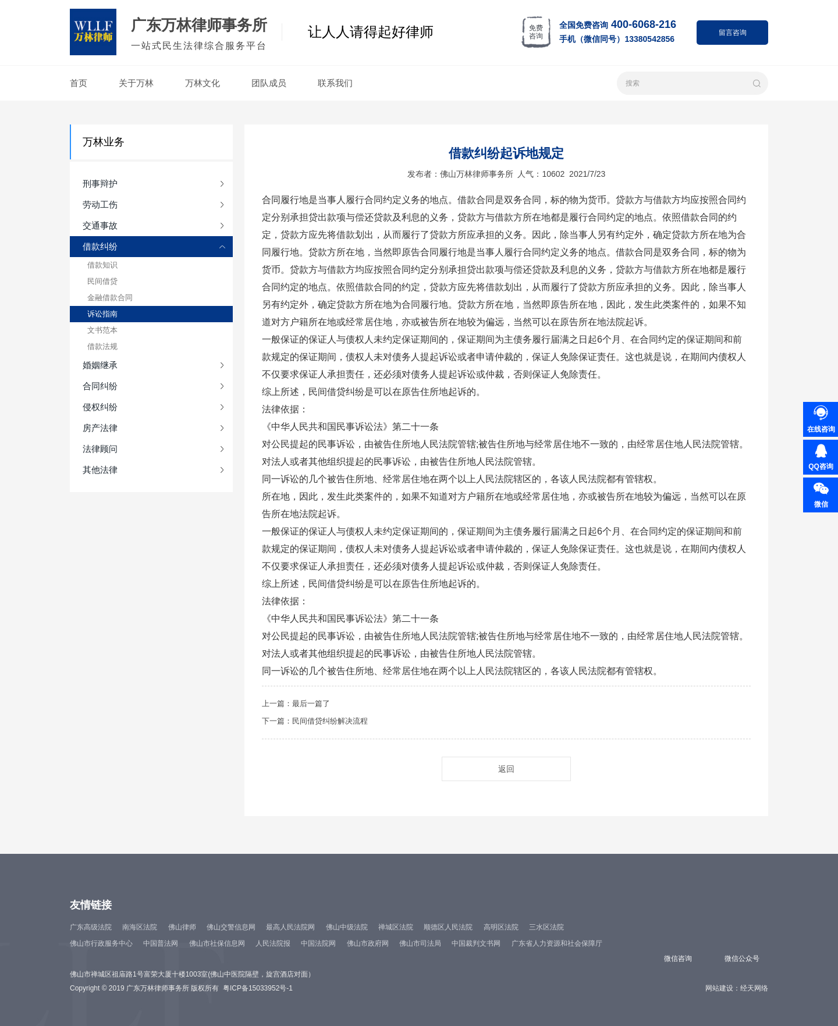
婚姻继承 (100, 365)
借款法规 (102, 346)
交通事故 (100, 225)
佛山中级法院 (347, 927)
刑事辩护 (100, 183)
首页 (78, 83)
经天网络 (754, 988)
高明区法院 (501, 927)
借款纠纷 (100, 246)
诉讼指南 (102, 313)
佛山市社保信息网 (217, 943)
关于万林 (136, 83)
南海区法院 (139, 927)
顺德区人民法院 (448, 927)
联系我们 (335, 83)
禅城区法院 (395, 927)
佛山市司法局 (420, 943)
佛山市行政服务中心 (101, 943)
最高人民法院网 (290, 927)
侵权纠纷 (100, 407)
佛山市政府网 (368, 943)
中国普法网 (160, 943)
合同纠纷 (100, 386)
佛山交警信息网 (231, 927)
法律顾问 (100, 449)
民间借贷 (102, 281)
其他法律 (100, 470)
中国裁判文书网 (476, 943)
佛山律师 (182, 927)
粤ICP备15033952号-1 (258, 988)
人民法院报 (272, 943)
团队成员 (268, 83)
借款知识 (102, 265)
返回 (506, 769)
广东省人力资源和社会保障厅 (557, 943)
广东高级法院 (91, 927)
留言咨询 (733, 32)
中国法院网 (318, 943)
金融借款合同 (110, 297)
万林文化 (202, 83)
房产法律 (100, 428)
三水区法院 (546, 927)
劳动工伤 (100, 204)
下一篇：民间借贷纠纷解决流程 (315, 721)
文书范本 (102, 330)
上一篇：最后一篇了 (296, 703)
